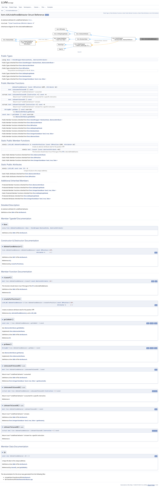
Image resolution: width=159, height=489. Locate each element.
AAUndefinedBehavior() (19, 313)
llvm (2, 10)
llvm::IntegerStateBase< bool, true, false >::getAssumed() (27, 381)
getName (15, 109)
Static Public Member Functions (130, 13)
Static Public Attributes (143, 13)
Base (8, 60)
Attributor (50, 87)
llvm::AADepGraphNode (26, 73)
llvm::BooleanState (25, 76)
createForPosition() (17, 264)
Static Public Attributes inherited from (20, 174)
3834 (12, 212)
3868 (13, 464)
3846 (13, 417)
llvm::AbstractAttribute (26, 65)
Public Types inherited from (27, 63)
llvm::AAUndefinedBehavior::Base (17, 228)
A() (10, 260)
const (31, 87)
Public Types (106, 13)
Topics (20, 7)
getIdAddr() (23, 467)
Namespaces (28, 7)
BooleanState (27, 60)
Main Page (4, 7)
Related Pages (13, 7)
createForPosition (38, 144)
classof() (13, 467)
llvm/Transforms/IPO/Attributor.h (21, 23)
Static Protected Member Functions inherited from (24, 193)
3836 (13, 233)
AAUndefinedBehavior (11, 10)
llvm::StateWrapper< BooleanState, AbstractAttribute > (36, 63)
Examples (50, 7)
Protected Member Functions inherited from (22, 185)
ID (24, 168)
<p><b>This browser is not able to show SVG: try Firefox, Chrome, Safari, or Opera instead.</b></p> (80, 39)
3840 (13, 377)
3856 (13, 359)
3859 (13, 334)
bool (9, 89)
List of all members (154, 13)
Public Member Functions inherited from (31, 120)
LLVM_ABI (11, 144)
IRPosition (37, 87)
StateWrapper (17, 60)
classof (34, 149)
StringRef (7, 109)
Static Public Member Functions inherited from (23, 155)
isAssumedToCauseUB (19, 89)
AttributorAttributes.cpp (25, 479)
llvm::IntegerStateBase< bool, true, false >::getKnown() (26, 420)
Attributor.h (22, 212)
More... (30, 20)
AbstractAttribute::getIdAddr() (25, 117)
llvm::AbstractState (33, 136)
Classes (37, 7)
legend (79, 52)
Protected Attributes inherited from (20, 196)
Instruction (32, 94)
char (8, 114)
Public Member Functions (116, 13)
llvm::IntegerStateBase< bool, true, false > (32, 79)
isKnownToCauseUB (18, 99)
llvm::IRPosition (24, 68)
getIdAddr (15, 114)
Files (44, 7)
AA (63, 152)
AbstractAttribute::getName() (24, 112)
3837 (13, 257)
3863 (13, 289)
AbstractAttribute (39, 60)
